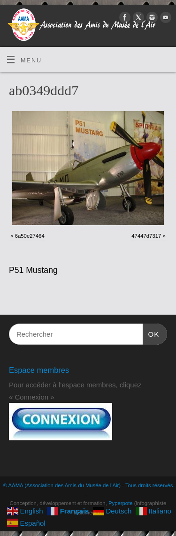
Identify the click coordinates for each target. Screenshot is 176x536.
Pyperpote (120, 503)
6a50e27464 (30, 236)
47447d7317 (146, 236)
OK (151, 333)
